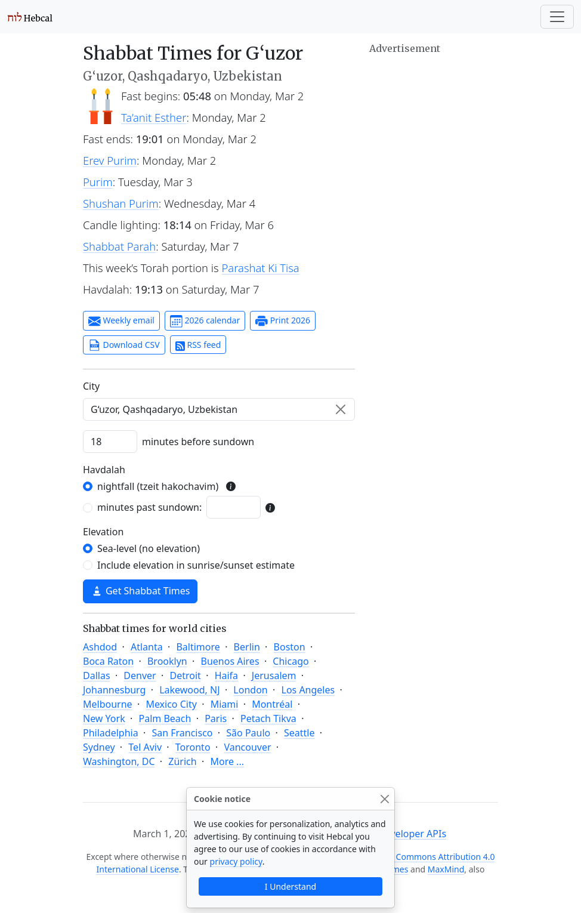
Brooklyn (167, 661)
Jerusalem (274, 675)
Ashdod (100, 646)
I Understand (290, 886)
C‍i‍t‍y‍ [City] (91, 386)
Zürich (182, 761)
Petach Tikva (268, 718)
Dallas (96, 675)
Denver (139, 675)
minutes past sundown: (149, 507)
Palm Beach (164, 718)
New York (104, 718)
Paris (216, 718)
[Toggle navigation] (557, 17)
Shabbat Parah (119, 246)
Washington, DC (119, 761)
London (250, 689)
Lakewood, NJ (189, 689)
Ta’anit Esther (153, 117)
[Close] (384, 798)
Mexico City (171, 704)
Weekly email (121, 321)
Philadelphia (110, 732)
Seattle (299, 732)
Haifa (226, 675)
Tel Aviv (145, 747)
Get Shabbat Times (140, 590)
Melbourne (107, 704)
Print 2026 (282, 321)
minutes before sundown (198, 441)
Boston (289, 646)
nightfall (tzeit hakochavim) (157, 486)
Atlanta (147, 646)
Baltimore (198, 646)
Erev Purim (110, 160)
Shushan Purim (121, 203)
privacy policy (236, 861)
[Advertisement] (433, 236)
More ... (227, 761)
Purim (98, 181)
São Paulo (248, 732)
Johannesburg (114, 689)
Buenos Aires (230, 661)
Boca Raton (108, 661)
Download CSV (124, 345)
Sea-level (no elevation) (148, 548)
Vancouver (247, 747)
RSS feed (198, 344)
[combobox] (219, 409)
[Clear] (340, 409)
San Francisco (182, 732)
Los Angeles (308, 689)
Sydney (99, 747)
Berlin (247, 646)
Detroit (184, 675)
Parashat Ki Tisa (260, 267)
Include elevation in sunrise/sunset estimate (196, 565)
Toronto (193, 747)
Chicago (290, 661)
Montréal (272, 704)
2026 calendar (205, 321)
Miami (225, 704)
